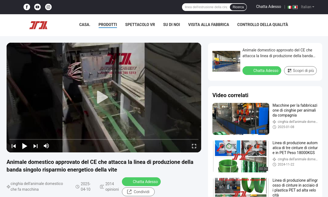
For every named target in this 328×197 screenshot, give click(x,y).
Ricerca (238, 7)
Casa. (84, 24)
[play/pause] (24, 146)
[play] (104, 97)
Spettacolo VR (140, 24)
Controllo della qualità (262, 24)
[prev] (13, 146)
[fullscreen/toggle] (194, 146)
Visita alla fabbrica (208, 24)
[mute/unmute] (46, 146)
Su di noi (171, 24)
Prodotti (108, 24)
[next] (35, 146)
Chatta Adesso (268, 6)
